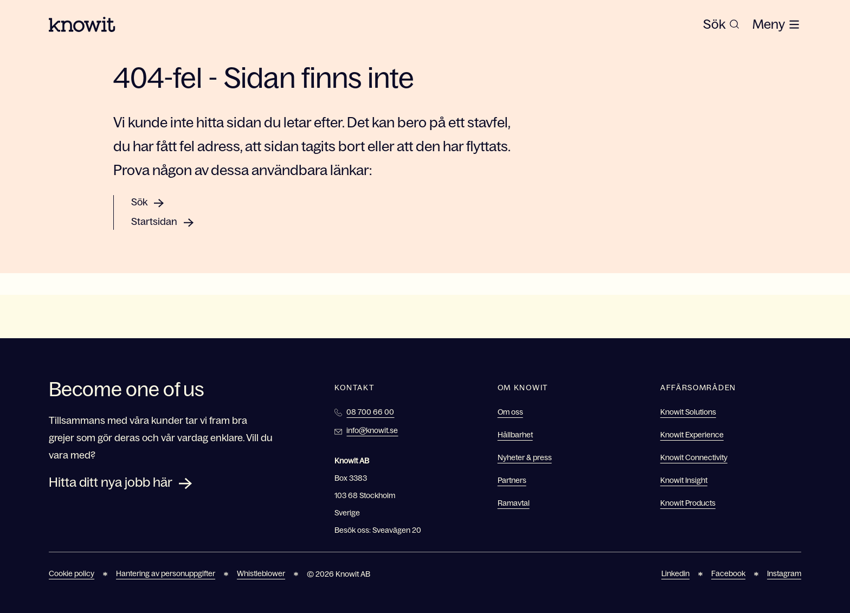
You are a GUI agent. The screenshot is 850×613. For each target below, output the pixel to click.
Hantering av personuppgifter (165, 573)
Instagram (784, 573)
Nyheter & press (525, 457)
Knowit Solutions (688, 412)
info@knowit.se (372, 430)
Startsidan (154, 221)
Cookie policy (71, 573)
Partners (512, 480)
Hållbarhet (515, 434)
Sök (139, 202)
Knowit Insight (683, 480)
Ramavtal (514, 503)
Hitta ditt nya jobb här (110, 482)
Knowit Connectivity (693, 457)
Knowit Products (688, 503)
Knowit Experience (692, 434)
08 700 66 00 (370, 412)
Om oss (510, 412)
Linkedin (675, 573)
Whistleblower (261, 573)
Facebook (728, 573)
